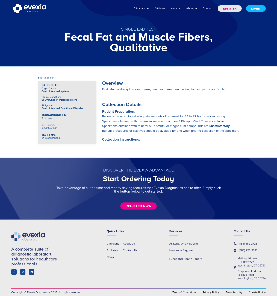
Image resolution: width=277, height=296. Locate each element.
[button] (141, 10)
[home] (29, 8)
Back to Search (46, 77)
